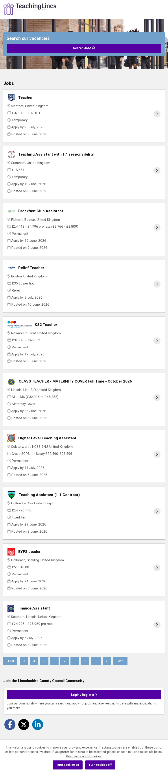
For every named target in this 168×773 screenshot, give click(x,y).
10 (94, 661)
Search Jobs (84, 48)
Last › (120, 661)
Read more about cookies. (84, 756)
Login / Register (84, 695)
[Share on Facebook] (9, 724)
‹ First (10, 661)
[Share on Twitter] (23, 724)
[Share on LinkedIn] (37, 724)
